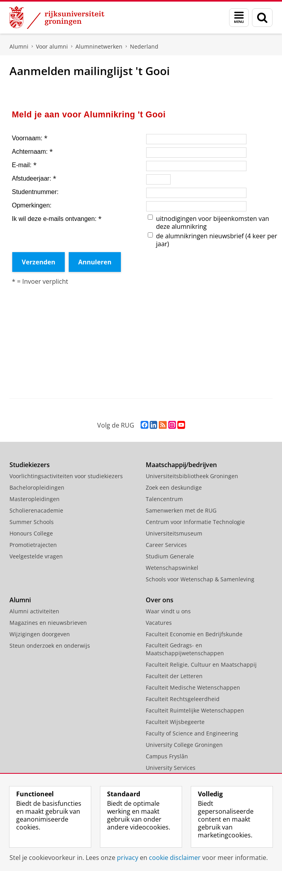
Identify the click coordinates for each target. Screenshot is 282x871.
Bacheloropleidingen (36, 487)
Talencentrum (164, 499)
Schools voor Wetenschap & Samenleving (200, 579)
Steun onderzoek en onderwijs (49, 645)
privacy (127, 857)
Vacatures (159, 622)
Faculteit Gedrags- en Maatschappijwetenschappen (185, 649)
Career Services (166, 545)
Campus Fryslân (167, 756)
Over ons (159, 600)
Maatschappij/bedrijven (181, 465)
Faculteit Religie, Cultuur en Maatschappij (201, 664)
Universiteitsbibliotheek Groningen (192, 476)
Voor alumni (52, 46)
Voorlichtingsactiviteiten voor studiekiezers (66, 476)
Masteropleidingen (34, 499)
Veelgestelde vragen (36, 556)
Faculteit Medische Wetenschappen (193, 687)
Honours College (31, 533)
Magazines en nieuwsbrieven (48, 622)
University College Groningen (184, 744)
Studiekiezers (29, 465)
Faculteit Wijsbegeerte (175, 722)
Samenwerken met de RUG (181, 510)
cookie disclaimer (175, 857)
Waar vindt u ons (168, 611)
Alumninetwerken (98, 46)
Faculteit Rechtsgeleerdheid (183, 699)
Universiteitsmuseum (174, 533)
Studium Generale (170, 556)
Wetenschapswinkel (172, 567)
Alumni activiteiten (34, 611)
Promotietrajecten (33, 545)
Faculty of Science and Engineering (192, 733)
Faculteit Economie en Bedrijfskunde (194, 634)
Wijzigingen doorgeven (39, 634)
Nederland (144, 46)
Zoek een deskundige (174, 487)
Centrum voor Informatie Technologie (195, 522)
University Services (171, 767)
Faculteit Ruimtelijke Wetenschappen (195, 710)
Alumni (18, 46)
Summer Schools (31, 522)
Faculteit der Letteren (174, 676)
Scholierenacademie (36, 510)
